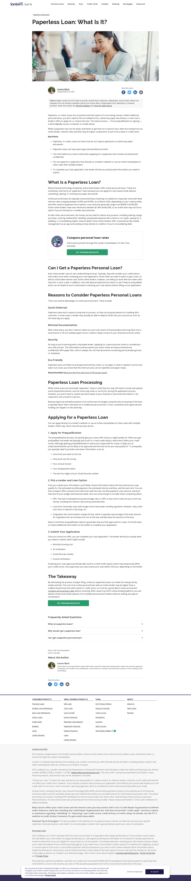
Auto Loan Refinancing (41, 713)
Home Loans (37, 717)
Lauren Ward (63, 89)
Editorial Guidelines (83, 106)
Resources (140, 4)
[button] (95, 624)
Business (71, 4)
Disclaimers (100, 717)
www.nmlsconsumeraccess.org (85, 772)
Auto (81, 4)
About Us (130, 704)
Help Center (131, 708)
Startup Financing (70, 731)
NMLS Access (101, 726)
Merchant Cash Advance (73, 722)
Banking (115, 4)
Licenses (99, 722)
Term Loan (68, 708)
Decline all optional (135, 872)
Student (104, 4)
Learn (34, 731)
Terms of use (101, 713)
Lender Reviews (38, 735)
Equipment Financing (72, 726)
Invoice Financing (70, 717)
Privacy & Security (103, 708)
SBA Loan (68, 704)
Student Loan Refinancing (42, 708)
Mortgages (128, 4)
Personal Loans (57, 4)
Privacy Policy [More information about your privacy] (50, 875)
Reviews (130, 713)
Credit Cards (92, 4)
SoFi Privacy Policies (103, 704)
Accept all (154, 872)
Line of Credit (69, 713)
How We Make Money (103, 106)
